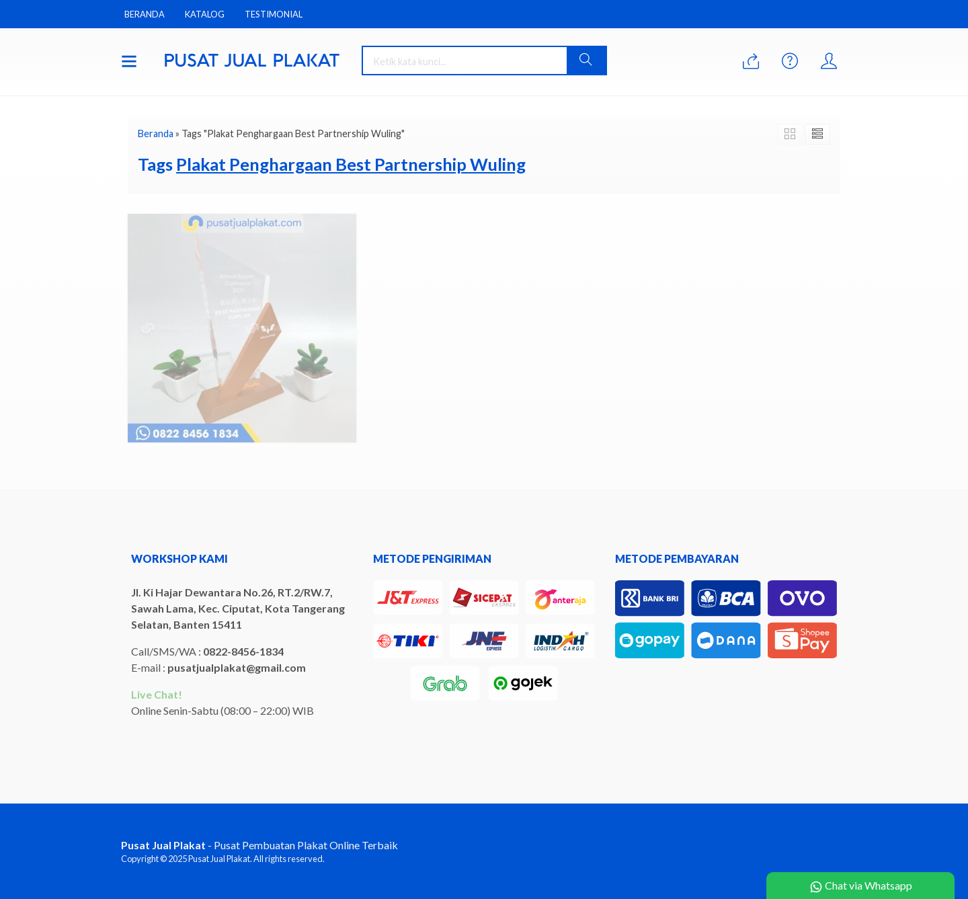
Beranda (144, 14)
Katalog (205, 14)
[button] (586, 60)
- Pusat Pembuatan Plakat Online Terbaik (259, 844)
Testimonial (273, 14)
